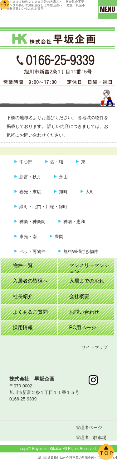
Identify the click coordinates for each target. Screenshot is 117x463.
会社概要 (79, 296)
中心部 (25, 161)
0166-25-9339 (23, 398)
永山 (63, 176)
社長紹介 (23, 296)
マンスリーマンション (89, 268)
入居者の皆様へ (30, 280)
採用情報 (23, 327)
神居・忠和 (74, 221)
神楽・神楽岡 (32, 221)
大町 (89, 191)
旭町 (63, 191)
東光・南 (28, 236)
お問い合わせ (84, 312)
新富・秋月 (30, 176)
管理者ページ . (92, 427)
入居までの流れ (86, 280)
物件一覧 (23, 265)
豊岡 (59, 236)
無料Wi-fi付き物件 (80, 251)
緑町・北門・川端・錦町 (43, 206)
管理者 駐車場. (92, 437)
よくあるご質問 (30, 312)
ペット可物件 (32, 251)
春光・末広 (30, 191)
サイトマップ (94, 347)
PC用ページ (82, 327)
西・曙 (56, 161)
